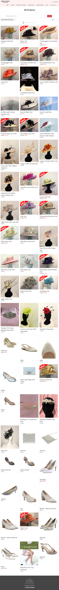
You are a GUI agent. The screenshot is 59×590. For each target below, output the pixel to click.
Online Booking (40, 5)
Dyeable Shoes (31, 5)
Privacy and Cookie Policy (29, 583)
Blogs (47, 5)
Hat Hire (12, 5)
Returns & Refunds (29, 580)
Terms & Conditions (29, 581)
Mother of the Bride (21, 5)
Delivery (29, 578)
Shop (7, 5)
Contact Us (53, 5)
